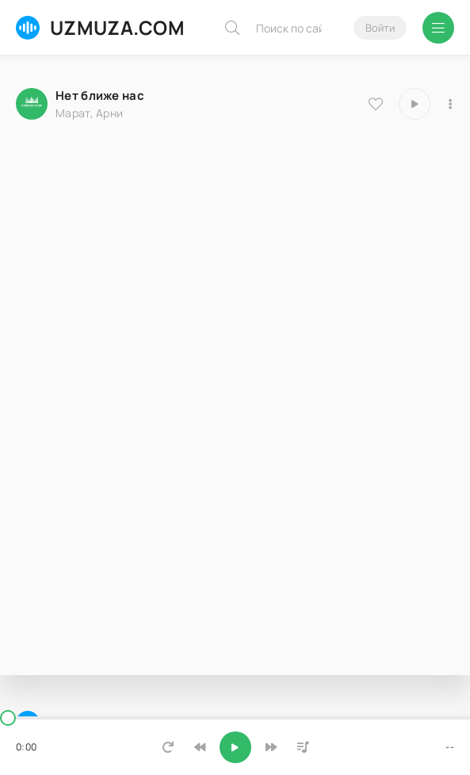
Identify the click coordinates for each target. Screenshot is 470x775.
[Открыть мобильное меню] (438, 28)
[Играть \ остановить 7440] (414, 104)
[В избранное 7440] (376, 103)
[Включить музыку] (235, 747)
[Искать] (232, 28)
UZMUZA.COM (100, 27)
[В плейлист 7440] (450, 104)
